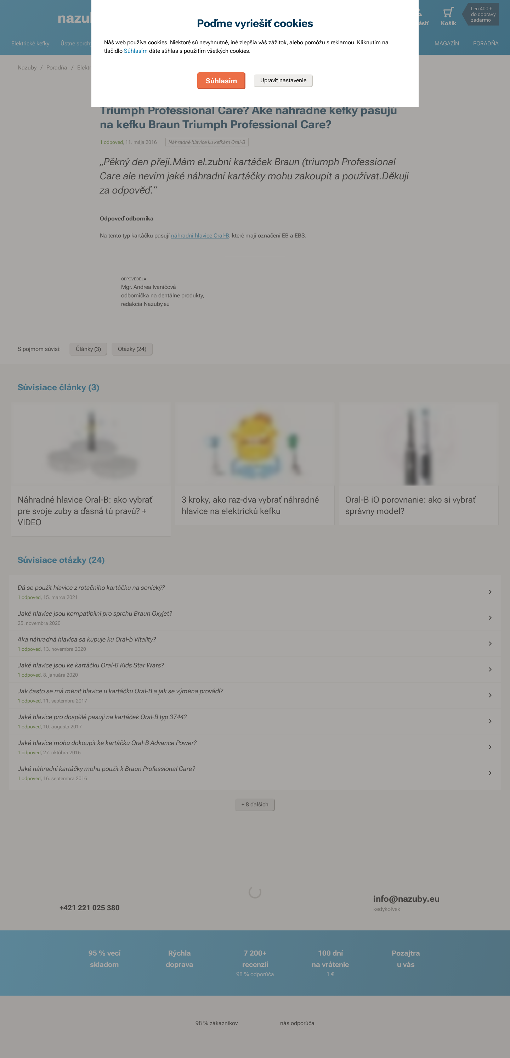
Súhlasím (136, 50)
